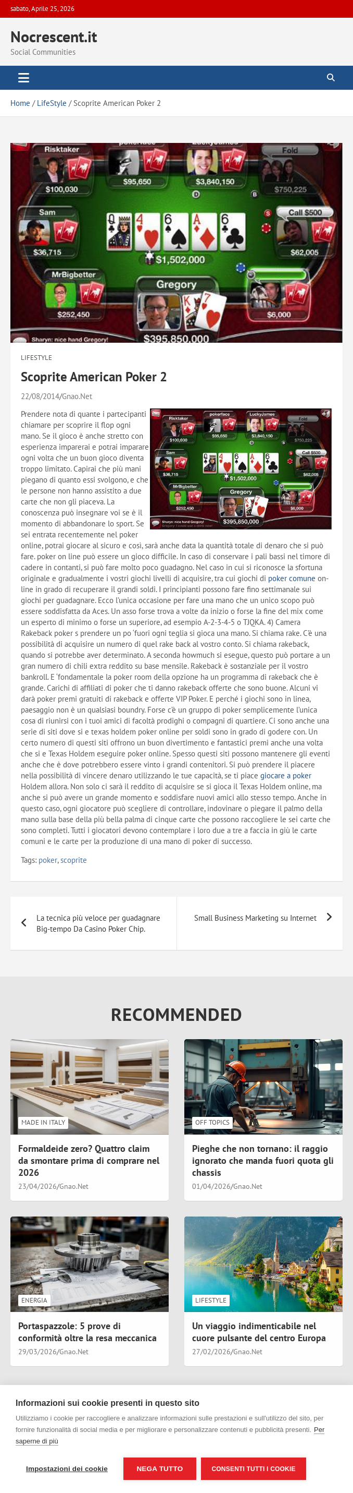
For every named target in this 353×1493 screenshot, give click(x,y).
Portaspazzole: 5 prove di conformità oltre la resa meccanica (87, 1332)
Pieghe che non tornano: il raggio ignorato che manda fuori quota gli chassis (263, 1160)
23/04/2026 (37, 1186)
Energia (34, 1300)
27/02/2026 (211, 1351)
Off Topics (212, 1122)
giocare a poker (285, 775)
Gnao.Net (77, 396)
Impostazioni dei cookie (67, 1469)
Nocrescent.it (53, 36)
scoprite (73, 860)
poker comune (292, 578)
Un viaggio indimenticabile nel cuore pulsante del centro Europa (259, 1332)
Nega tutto (159, 1469)
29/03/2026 (37, 1351)
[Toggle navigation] (23, 78)
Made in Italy (43, 1122)
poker (48, 860)
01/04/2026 (211, 1186)
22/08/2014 (40, 396)
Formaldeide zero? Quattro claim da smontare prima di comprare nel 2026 (88, 1160)
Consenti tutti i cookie (254, 1469)
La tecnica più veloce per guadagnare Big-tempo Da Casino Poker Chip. (98, 923)
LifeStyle (36, 357)
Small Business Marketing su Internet (255, 918)
